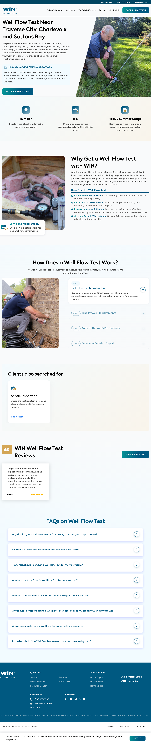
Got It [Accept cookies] (137, 738)
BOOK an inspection (136, 10)
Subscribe (35, 708)
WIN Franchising (123, 2)
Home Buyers (96, 678)
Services (71, 10)
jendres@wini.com (41, 704)
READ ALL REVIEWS (135, 455)
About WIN (64, 682)
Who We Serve (55, 10)
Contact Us (114, 10)
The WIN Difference (87, 10)
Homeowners (96, 682)
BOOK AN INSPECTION (18, 92)
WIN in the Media (129, 681)
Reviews (102, 10)
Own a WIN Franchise (131, 677)
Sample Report (37, 682)
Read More (17, 417)
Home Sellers (96, 686)
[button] (75, 535)
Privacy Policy (140, 726)
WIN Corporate (106, 2)
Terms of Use (124, 726)
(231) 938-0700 (39, 699)
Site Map (110, 726)
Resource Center (142, 2)
